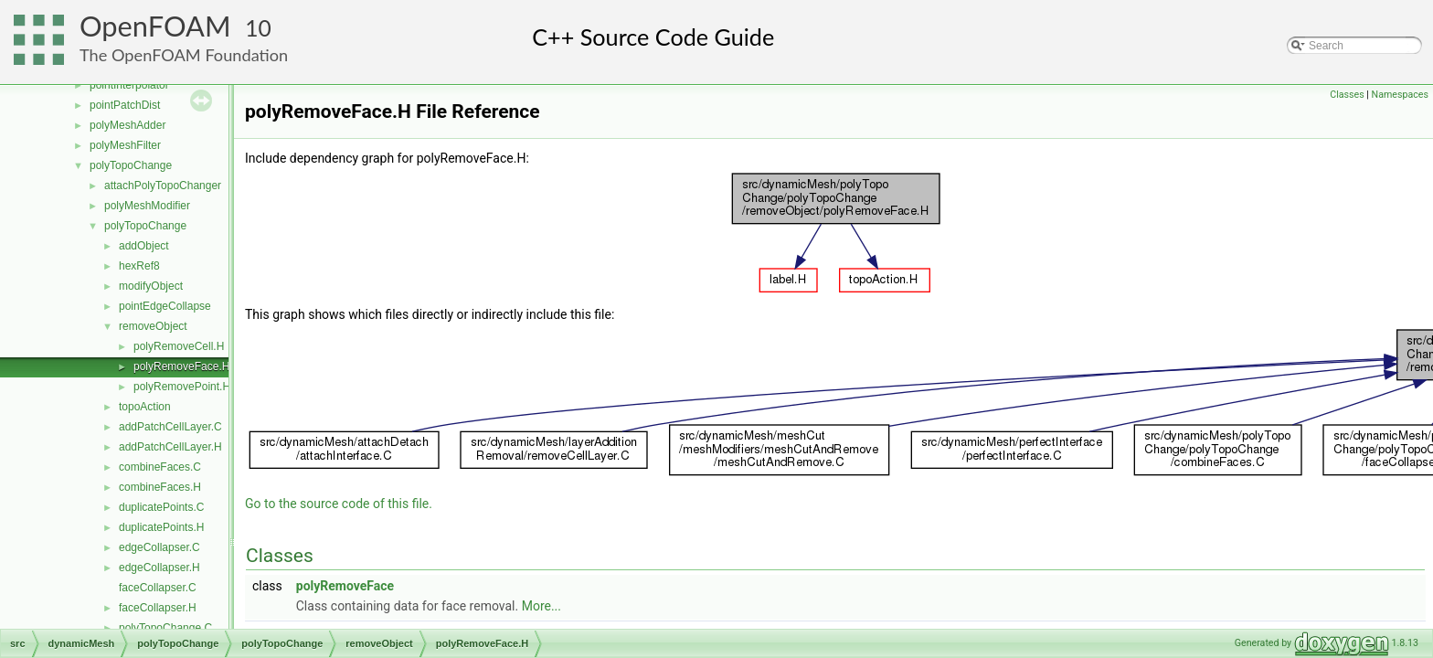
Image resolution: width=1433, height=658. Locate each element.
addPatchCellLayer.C (170, 426)
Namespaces (1400, 95)
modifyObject (151, 286)
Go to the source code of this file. (338, 503)
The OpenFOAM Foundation (184, 55)
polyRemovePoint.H (181, 386)
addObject (144, 245)
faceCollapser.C (157, 587)
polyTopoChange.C (165, 627)
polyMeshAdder (127, 125)
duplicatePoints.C (161, 507)
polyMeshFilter (125, 145)
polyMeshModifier (147, 205)
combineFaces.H (160, 487)
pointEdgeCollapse (165, 306)
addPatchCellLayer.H (170, 446)
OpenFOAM (155, 26)
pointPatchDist (125, 105)
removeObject (153, 326)
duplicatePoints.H (161, 527)
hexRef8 (139, 266)
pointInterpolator (129, 85)
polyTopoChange (131, 165)
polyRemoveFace (345, 585)
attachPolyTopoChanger (162, 185)
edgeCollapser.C (159, 547)
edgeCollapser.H (159, 567)
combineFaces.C (160, 467)
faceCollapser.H (157, 607)
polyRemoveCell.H (178, 346)
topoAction (145, 406)
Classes (1347, 95)
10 (258, 28)
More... (541, 606)
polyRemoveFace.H (181, 366)
